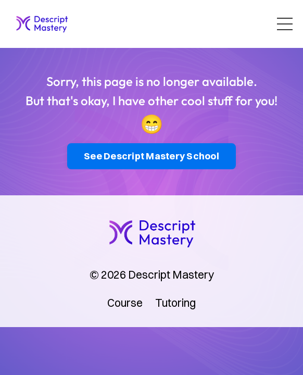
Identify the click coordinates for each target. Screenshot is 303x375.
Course (125, 302)
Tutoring (175, 302)
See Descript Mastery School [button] (151, 156)
